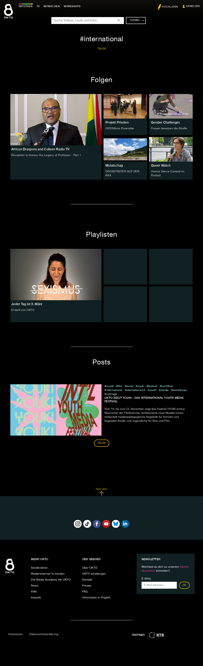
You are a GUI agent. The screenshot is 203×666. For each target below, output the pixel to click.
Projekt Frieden (117, 122)
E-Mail (147, 578)
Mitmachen (52, 6)
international (114, 390)
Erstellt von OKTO (22, 310)
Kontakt (87, 579)
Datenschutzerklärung (44, 634)
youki (140, 386)
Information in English (96, 597)
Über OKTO (89, 567)
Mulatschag (114, 165)
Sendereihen (39, 567)
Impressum (15, 634)
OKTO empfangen (94, 573)
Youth (153, 390)
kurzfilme (167, 386)
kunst (129, 386)
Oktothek (26, 6)
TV (38, 6)
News (34, 585)
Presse (86, 585)
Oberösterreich (136, 390)
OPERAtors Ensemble (119, 128)
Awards (36, 597)
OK (184, 585)
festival (152, 386)
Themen (137, 20)
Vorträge (111, 394)
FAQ (85, 591)
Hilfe (34, 591)
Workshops (180, 390)
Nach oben (101, 492)
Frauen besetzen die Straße (169, 128)
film (120, 386)
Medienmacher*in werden (48, 573)
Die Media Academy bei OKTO (51, 579)
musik (110, 386)
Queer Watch (160, 165)
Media (165, 390)
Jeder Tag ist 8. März (26, 304)
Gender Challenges (165, 122)
